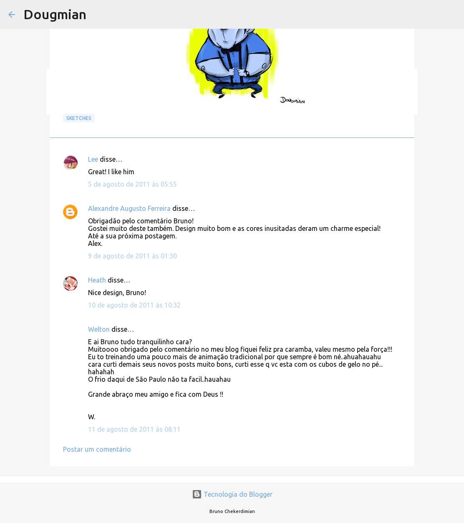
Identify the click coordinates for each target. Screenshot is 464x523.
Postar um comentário (97, 449)
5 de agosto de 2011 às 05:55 (132, 184)
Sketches (78, 118)
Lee (93, 159)
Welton (99, 329)
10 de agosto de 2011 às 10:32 (134, 305)
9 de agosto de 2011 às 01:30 (132, 256)
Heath (97, 280)
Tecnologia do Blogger (232, 494)
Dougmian (54, 14)
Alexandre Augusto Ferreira (129, 208)
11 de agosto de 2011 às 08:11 (134, 429)
